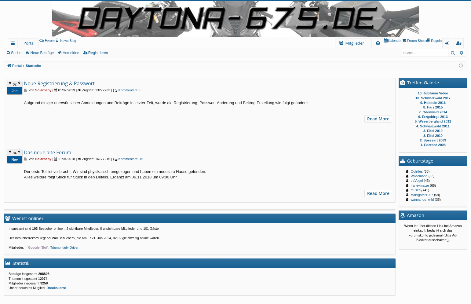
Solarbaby (43, 90)
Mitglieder (354, 43)
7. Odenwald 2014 (433, 112)
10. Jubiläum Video (433, 93)
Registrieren (98, 53)
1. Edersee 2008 (433, 145)
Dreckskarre (56, 288)
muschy (416, 190)
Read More (378, 119)
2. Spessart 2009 (433, 140)
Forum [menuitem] (47, 40)
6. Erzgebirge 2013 (433, 117)
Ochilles (417, 171)
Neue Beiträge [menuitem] (42, 53)
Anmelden (71, 53)
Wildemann (419, 176)
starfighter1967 (422, 195)
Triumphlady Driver (64, 247)
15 (131, 159)
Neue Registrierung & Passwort (59, 83)
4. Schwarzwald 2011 (433, 126)
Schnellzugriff (13, 44)
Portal (29, 43)
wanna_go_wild (422, 199)
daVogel (417, 180)
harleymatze (420, 185)
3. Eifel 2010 (433, 131)
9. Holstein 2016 (433, 102)
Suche (16, 53)
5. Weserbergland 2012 (433, 121)
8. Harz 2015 (433, 107)
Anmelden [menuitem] (449, 44)
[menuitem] (65, 40)
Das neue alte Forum (47, 152)
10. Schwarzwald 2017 (433, 98)
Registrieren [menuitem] (460, 44)
